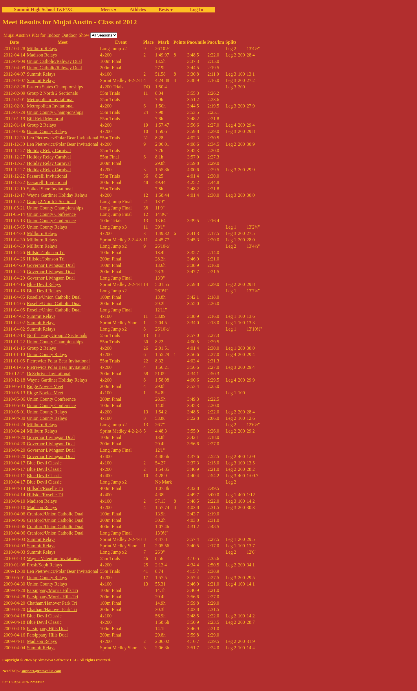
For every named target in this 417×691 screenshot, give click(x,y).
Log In (195, 9)
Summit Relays (41, 74)
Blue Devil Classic (44, 462)
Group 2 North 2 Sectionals (52, 93)
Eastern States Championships (55, 86)
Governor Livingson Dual (51, 265)
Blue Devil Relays (44, 284)
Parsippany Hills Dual (47, 628)
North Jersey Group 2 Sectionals (57, 335)
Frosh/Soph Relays (44, 564)
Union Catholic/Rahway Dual (54, 61)
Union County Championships (55, 112)
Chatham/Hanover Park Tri (52, 603)
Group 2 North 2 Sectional (51, 201)
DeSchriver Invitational (49, 373)
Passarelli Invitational (47, 176)
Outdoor (69, 35)
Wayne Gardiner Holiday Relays (57, 195)
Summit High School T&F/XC (44, 9)
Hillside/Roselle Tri (45, 488)
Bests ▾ (166, 9)
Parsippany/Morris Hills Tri (52, 590)
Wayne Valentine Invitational (54, 558)
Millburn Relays (42, 48)
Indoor (53, 35)
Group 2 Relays (41, 125)
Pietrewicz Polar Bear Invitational (58, 360)
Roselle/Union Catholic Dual (54, 297)
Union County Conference (51, 214)
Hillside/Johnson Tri (46, 252)
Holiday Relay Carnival (49, 150)
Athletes (138, 9)
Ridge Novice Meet (45, 386)
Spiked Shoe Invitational (50, 188)
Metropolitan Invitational (50, 99)
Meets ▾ (108, 9)
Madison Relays (42, 54)
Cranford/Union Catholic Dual (55, 513)
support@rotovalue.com (41, 671)
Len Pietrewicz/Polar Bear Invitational (62, 137)
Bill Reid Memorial (45, 118)
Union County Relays (47, 131)
